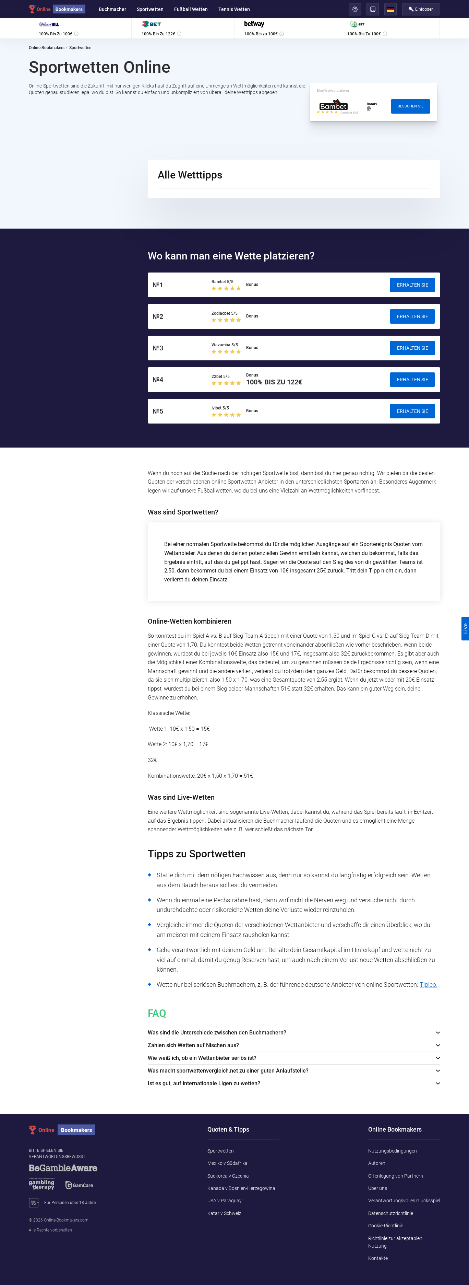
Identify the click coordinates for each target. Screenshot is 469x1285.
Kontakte (378, 1258)
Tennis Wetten (234, 9)
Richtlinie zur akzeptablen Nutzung (395, 1242)
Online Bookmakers (46, 48)
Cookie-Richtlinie (385, 1225)
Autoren (376, 1163)
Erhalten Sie (412, 285)
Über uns (377, 1188)
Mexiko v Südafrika (227, 1163)
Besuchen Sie (410, 106)
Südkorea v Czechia (228, 1176)
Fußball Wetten (191, 9)
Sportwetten (150, 9)
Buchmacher (112, 9)
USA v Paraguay (224, 1200)
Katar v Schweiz (224, 1213)
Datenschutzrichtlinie (390, 1213)
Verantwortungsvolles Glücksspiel (404, 1200)
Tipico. (428, 984)
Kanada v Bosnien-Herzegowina (241, 1188)
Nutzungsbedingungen (392, 1151)
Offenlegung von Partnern (395, 1176)
